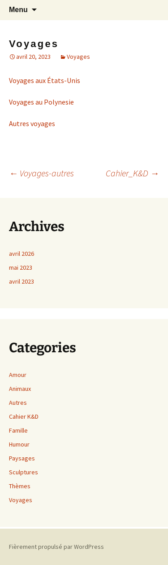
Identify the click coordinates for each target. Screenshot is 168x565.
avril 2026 (21, 254)
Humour (19, 444)
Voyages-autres (41, 173)
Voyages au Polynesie (41, 101)
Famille (18, 430)
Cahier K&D (24, 416)
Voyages (78, 57)
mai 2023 (20, 267)
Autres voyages (32, 123)
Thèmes (19, 486)
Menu (18, 9)
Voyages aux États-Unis (44, 80)
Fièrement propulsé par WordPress (56, 547)
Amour (17, 375)
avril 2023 (21, 281)
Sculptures (23, 472)
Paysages (22, 458)
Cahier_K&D (132, 173)
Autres (18, 403)
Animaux (20, 389)
